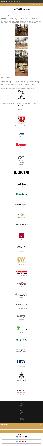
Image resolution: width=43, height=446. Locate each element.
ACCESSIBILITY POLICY (35, 444)
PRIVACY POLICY (28, 444)
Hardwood (9, 14)
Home (4, 14)
